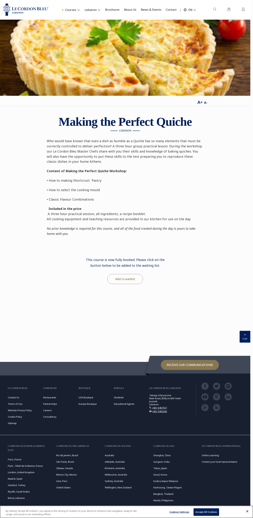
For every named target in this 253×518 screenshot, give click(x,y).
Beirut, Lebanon (16, 498)
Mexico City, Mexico (66, 474)
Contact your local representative (219, 461)
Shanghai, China (162, 455)
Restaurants (49, 397)
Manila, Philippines (163, 500)
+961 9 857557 (159, 407)
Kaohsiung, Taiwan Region (167, 487)
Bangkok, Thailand (163, 493)
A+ (200, 102)
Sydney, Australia (114, 481)
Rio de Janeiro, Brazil (67, 455)
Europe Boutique (88, 403)
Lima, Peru (61, 481)
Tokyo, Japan (160, 468)
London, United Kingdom (21, 472)
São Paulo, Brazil (65, 461)
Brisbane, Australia (115, 468)
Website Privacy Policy (20, 410)
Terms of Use (15, 403)
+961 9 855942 (159, 411)
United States (63, 487)
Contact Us (13, 397)
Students (119, 397)
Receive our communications (190, 365)
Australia (109, 455)
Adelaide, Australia (115, 461)
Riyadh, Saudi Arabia (19, 491)
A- (205, 102)
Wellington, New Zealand (118, 487)
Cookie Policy (15, 416)
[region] (126, 512)
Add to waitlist (125, 279)
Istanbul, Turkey (17, 485)
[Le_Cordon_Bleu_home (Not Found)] (25, 10)
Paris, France (14, 459)
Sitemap (12, 423)
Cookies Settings (179, 512)
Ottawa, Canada (64, 468)
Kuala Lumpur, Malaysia (165, 481)
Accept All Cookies (206, 512)
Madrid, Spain (15, 478)
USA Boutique (86, 397)
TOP (245, 336)
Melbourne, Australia (116, 474)
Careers (47, 410)
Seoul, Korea (160, 474)
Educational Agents (124, 403)
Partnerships (50, 403)
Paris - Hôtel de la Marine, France (25, 465)
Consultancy (49, 416)
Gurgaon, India (161, 461)
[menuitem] (214, 10)
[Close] (247, 511)
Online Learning (210, 455)
